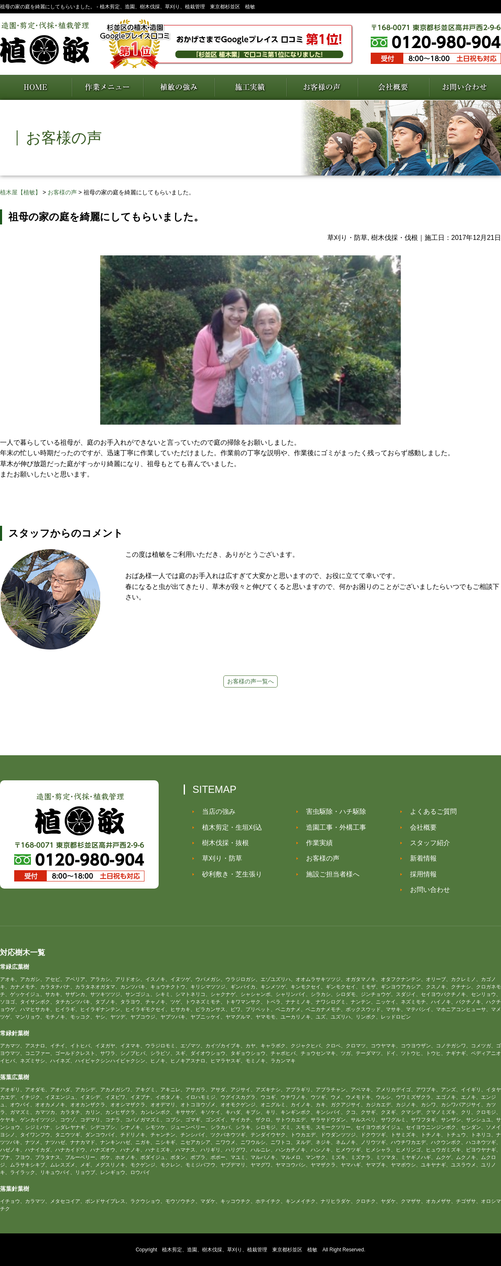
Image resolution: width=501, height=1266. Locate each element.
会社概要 (420, 826)
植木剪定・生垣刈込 (229, 826)
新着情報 (420, 858)
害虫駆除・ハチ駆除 (333, 811)
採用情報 (420, 874)
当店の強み (215, 811)
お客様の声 (319, 858)
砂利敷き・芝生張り (229, 874)
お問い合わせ (427, 889)
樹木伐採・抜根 (222, 842)
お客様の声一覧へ (250, 681)
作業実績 (316, 842)
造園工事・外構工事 (333, 826)
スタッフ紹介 (427, 842)
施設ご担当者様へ (329, 874)
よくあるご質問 (430, 811)
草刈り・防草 (219, 858)
